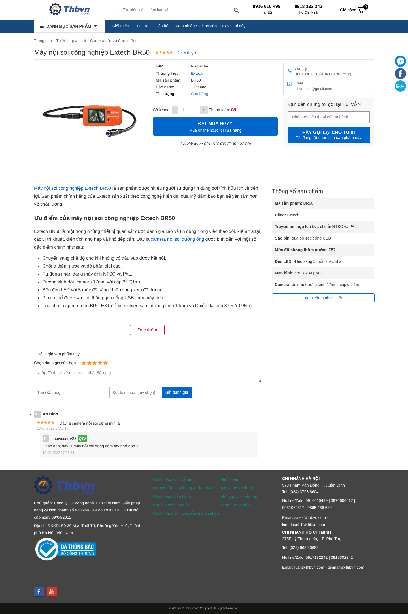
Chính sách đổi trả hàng (174, 479)
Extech (196, 73)
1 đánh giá (187, 52)
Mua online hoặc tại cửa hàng (215, 126)
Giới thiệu (120, 26)
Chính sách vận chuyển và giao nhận (186, 513)
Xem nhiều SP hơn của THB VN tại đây (211, 26)
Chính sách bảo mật (171, 505)
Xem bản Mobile (235, 505)
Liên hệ (162, 26)
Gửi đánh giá (176, 392)
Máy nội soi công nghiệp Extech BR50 (72, 188)
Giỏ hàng (354, 9)
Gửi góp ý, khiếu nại (239, 496)
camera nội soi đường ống (177, 239)
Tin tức (142, 26)
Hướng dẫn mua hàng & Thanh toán (185, 488)
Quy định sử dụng (237, 488)
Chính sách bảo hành (172, 496)
